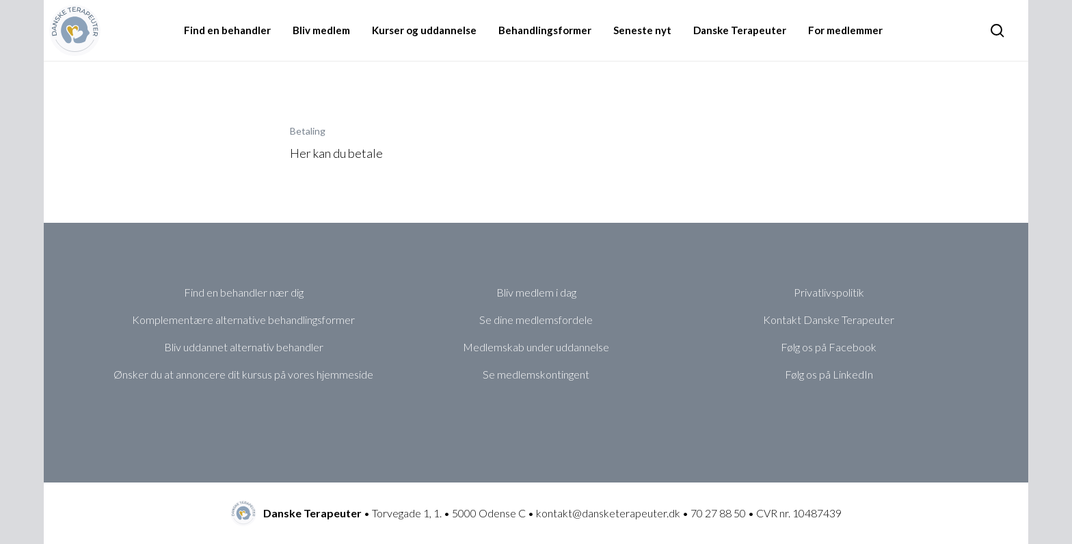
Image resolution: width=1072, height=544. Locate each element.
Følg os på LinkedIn (829, 374)
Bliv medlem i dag (536, 292)
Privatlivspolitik (829, 292)
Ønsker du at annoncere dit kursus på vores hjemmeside (243, 374)
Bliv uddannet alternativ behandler (243, 346)
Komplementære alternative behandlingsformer (243, 319)
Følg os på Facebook (828, 346)
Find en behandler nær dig (244, 292)
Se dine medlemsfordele (536, 319)
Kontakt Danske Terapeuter (828, 319)
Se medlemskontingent (536, 374)
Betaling (307, 131)
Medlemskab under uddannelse (536, 346)
